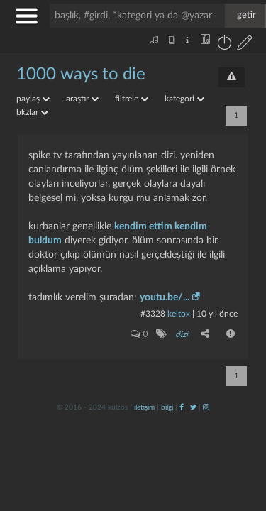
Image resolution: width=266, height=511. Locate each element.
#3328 (152, 313)
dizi (181, 334)
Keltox (179, 313)
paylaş (33, 98)
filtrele (131, 98)
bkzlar (32, 112)
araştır (82, 98)
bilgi (167, 407)
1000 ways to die (80, 74)
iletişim (144, 407)
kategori (184, 98)
